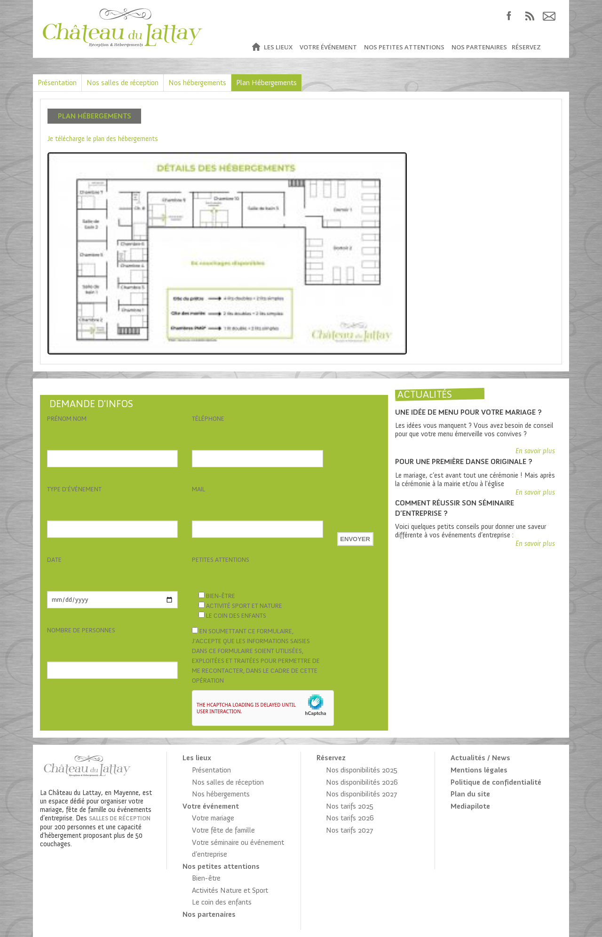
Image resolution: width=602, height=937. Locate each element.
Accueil (255, 47)
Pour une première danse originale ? (463, 461)
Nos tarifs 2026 (350, 817)
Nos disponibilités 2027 (361, 793)
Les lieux (278, 47)
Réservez (526, 47)
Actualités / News (480, 757)
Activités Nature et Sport (230, 890)
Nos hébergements (197, 82)
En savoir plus (535, 451)
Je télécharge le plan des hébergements (103, 138)
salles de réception (119, 818)
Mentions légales (479, 769)
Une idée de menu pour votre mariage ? (468, 412)
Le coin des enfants (222, 902)
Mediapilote (470, 806)
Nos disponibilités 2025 (361, 769)
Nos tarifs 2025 (349, 806)
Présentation (57, 82)
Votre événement (328, 47)
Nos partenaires (479, 47)
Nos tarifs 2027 (349, 830)
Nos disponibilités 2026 (362, 782)
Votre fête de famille (223, 830)
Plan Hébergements (266, 82)
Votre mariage (213, 817)
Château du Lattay (123, 29)
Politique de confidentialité (496, 782)
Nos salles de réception (122, 82)
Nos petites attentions (404, 47)
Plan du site (470, 793)
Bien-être (206, 878)
